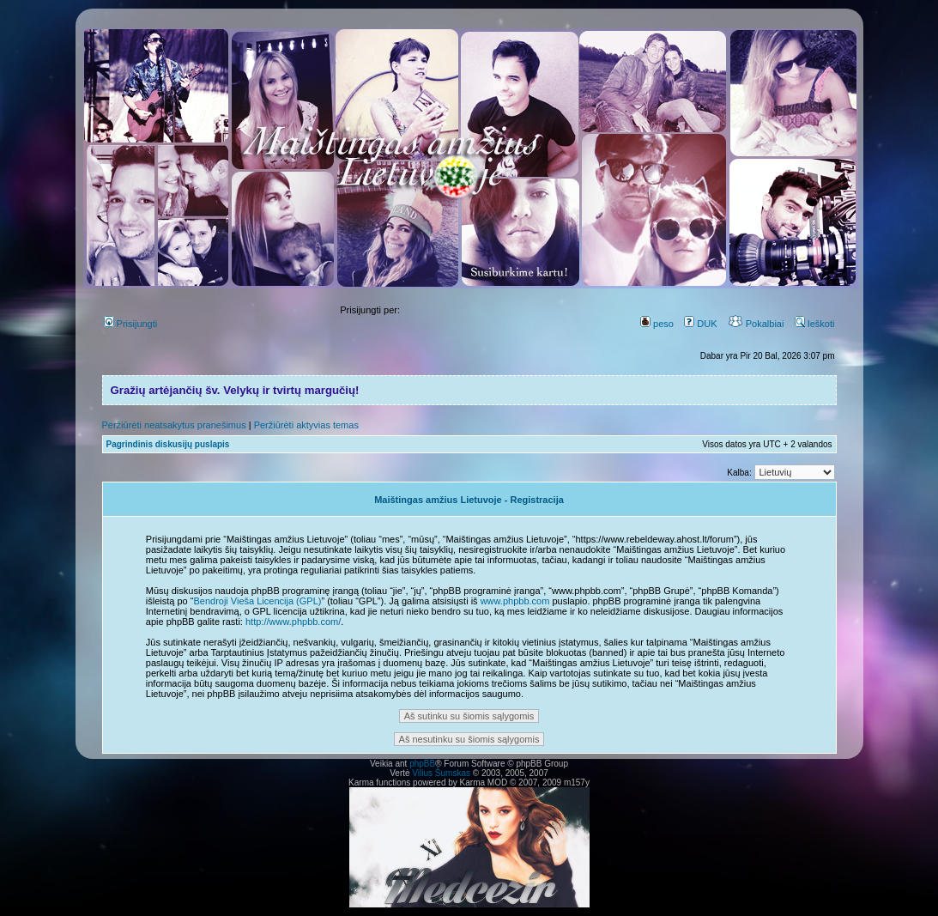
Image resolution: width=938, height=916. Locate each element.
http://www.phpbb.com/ (293, 621)
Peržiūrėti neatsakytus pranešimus (174, 425)
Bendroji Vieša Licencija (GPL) (257, 601)
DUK (700, 323)
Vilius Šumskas (441, 773)
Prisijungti (131, 323)
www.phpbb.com (515, 601)
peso (657, 323)
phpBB (422, 763)
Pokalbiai (756, 323)
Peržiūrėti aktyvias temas (306, 425)
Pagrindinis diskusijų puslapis (168, 444)
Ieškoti (815, 323)
